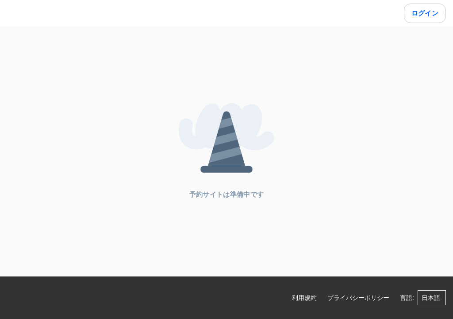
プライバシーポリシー (358, 297)
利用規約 (304, 297)
